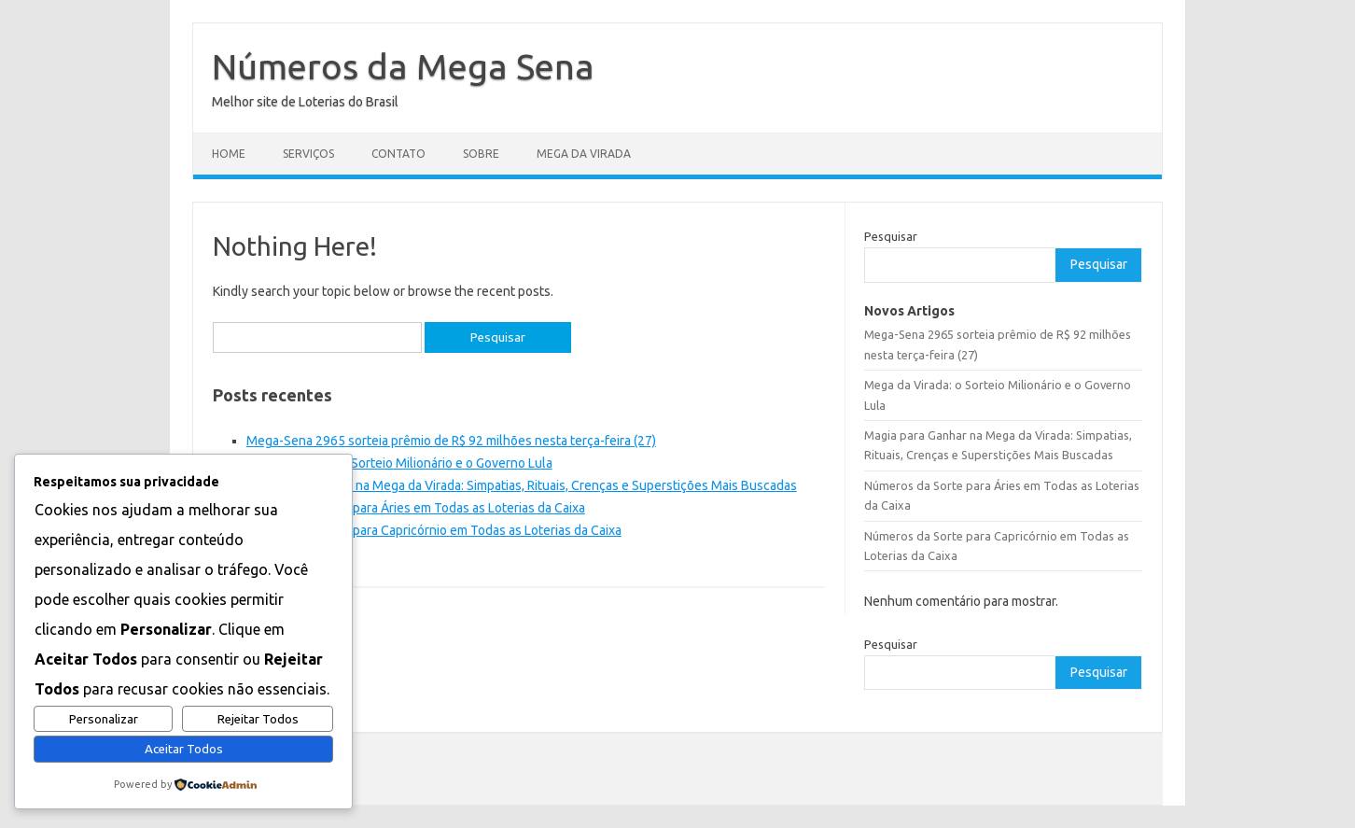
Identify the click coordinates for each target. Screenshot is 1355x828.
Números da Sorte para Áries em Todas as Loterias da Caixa (415, 507)
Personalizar (103, 719)
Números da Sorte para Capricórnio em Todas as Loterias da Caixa (434, 530)
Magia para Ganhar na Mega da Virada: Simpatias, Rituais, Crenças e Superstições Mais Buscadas (521, 485)
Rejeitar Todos (258, 719)
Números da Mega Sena (403, 66)
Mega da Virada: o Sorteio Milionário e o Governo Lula (399, 463)
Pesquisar (890, 236)
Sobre (481, 153)
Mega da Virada (584, 153)
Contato (398, 153)
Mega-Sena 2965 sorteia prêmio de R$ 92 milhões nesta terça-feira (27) (451, 440)
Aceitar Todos (184, 749)
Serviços (308, 153)
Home (228, 153)
